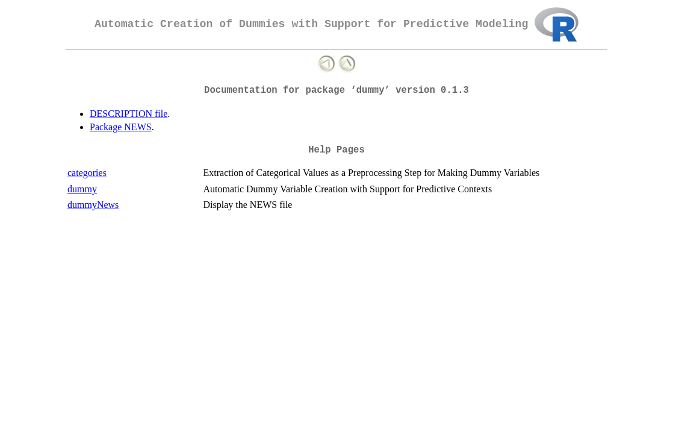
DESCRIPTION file (128, 113)
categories (87, 173)
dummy (82, 189)
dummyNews (93, 205)
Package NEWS (121, 127)
